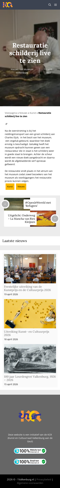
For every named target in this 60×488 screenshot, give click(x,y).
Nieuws (23, 112)
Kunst (33, 112)
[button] (50, 5)
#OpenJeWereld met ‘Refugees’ (38, 204)
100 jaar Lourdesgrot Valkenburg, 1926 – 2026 (30, 378)
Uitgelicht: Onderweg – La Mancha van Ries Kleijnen (21, 219)
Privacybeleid (43, 479)
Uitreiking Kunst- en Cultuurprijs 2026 (26, 333)
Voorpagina (11, 112)
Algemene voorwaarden (30, 482)
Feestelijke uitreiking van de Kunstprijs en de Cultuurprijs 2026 (27, 288)
